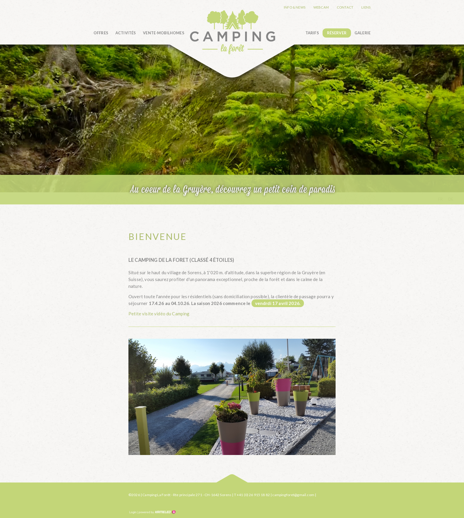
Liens (365, 7)
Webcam (321, 7)
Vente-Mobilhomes (163, 32)
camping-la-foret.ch (232, 32)
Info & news (294, 7)
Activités (125, 32)
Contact (345, 7)
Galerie (362, 32)
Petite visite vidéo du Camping (159, 313)
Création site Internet (156, 512)
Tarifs (312, 32)
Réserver (337, 32)
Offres (101, 32)
